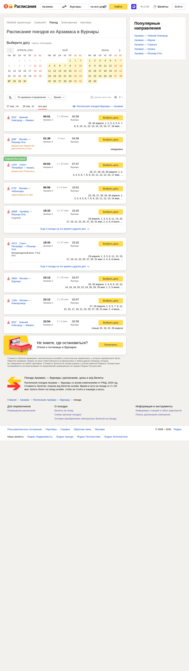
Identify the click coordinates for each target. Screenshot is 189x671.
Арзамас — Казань (144, 49)
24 (30, 76)
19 (40, 70)
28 (14, 81)
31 (80, 81)
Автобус (86, 22)
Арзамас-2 (48, 120)
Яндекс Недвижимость (40, 436)
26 (40, 76)
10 (30, 65)
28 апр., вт (28, 106)
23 (24, 76)
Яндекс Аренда (64, 436)
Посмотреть (110, 344)
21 (14, 76)
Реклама (100, 429)
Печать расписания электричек (153, 414)
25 (35, 76)
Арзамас (25, 399)
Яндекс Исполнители (116, 436)
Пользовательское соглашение (24, 429)
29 (19, 81)
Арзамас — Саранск (145, 44)
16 (24, 70)
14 (14, 70)
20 (9, 76)
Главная (11, 399)
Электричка (69, 22)
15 (19, 70)
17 (30, 70)
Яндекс (177, 429)
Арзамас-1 (48, 214)
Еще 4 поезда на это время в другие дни (65, 228)
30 (24, 81)
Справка (65, 429)
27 (9, 81)
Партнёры (51, 429)
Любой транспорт (19, 22)
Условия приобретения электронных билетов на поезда (85, 418)
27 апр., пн (13, 106)
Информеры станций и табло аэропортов (159, 410)
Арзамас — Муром (144, 40)
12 (40, 65)
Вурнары (75, 120)
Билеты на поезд (63, 410)
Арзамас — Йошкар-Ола (148, 53)
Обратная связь (82, 429)
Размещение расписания (21, 410)
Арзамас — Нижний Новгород (150, 35)
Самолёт (40, 22)
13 (9, 70)
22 (19, 76)
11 (35, 65)
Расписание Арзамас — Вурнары (51, 399)
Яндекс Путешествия (89, 436)
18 (35, 70)
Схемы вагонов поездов (67, 414)
